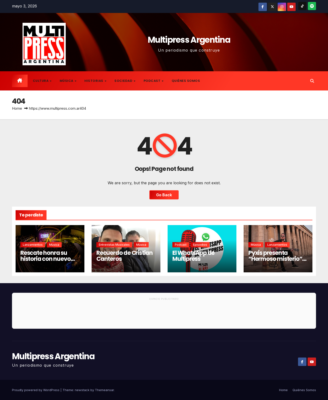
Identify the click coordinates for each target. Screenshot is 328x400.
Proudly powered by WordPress (36, 390)
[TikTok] (302, 6)
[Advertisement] (164, 315)
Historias (94, 80)
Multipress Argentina (189, 40)
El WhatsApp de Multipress (193, 256)
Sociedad (123, 80)
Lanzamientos (33, 244)
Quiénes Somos (186, 80)
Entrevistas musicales (114, 244)
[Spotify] (312, 6)
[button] (312, 80)
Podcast (152, 80)
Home (17, 108)
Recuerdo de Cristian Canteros (124, 256)
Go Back (164, 194)
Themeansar (104, 390)
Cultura (41, 80)
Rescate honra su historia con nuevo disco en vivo (45, 259)
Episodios (200, 244)
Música (67, 80)
